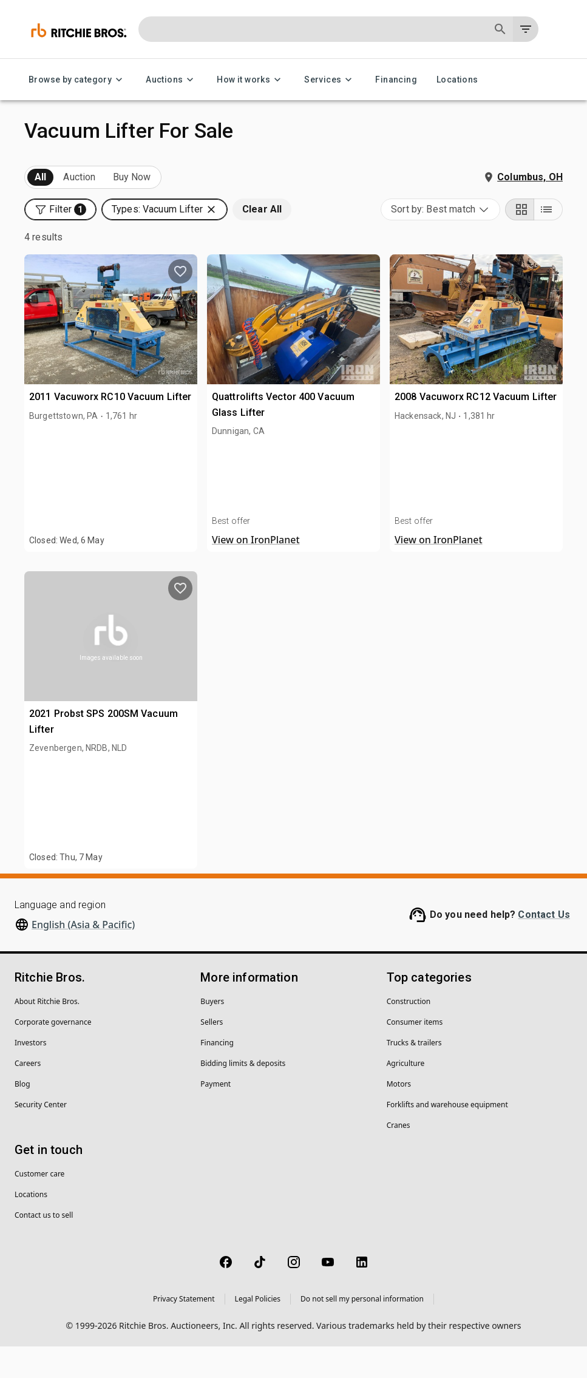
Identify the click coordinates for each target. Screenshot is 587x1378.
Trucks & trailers (414, 1074)
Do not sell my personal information (362, 1330)
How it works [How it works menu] (251, 80)
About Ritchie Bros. (47, 1033)
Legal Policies (257, 1330)
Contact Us (544, 946)
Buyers (212, 1033)
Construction (409, 1033)
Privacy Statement (184, 1330)
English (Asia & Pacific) (83, 956)
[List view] (548, 241)
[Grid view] (519, 241)
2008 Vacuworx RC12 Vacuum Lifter (476, 428)
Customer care (39, 1205)
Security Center (41, 1136)
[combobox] (440, 241)
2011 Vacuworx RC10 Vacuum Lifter (110, 428)
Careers (28, 1095)
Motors (399, 1115)
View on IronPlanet (256, 571)
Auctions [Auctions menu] (171, 80)
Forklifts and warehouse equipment (447, 1136)
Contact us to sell (44, 1246)
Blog (22, 1115)
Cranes (398, 1157)
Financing (396, 80)
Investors (30, 1074)
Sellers (211, 1053)
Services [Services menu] (330, 80)
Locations (457, 80)
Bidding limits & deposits (242, 1095)
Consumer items (415, 1053)
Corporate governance (53, 1053)
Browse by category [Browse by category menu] (77, 80)
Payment (215, 1115)
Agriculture (406, 1095)
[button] (60, 209)
